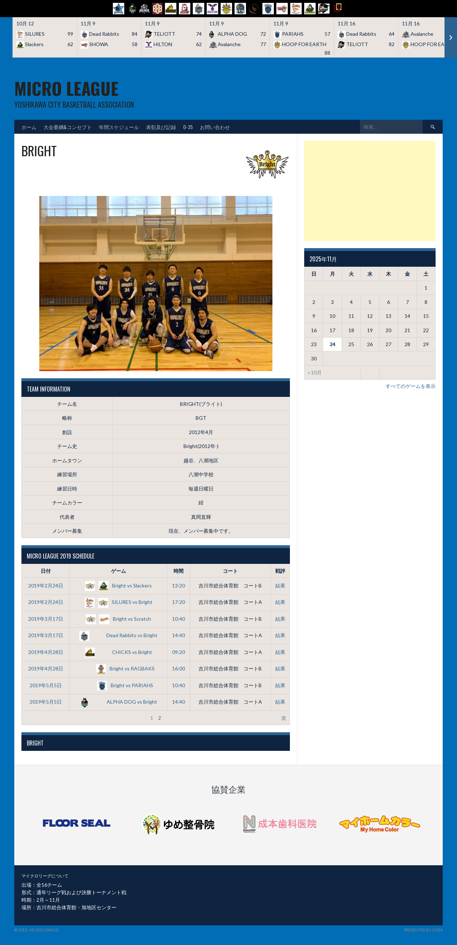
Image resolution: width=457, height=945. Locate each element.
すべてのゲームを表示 (411, 386)
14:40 (178, 635)
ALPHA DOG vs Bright (118, 702)
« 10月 (315, 372)
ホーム (28, 127)
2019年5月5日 (46, 685)
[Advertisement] (370, 191)
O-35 (188, 127)
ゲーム (118, 571)
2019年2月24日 (45, 585)
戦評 (280, 571)
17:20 (178, 602)
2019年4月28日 (45, 652)
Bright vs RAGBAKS (118, 668)
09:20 (178, 652)
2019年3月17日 (45, 619)
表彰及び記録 (161, 127)
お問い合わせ (215, 127)
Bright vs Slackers (118, 585)
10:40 (178, 619)
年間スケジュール (119, 127)
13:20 (178, 585)
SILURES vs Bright (118, 602)
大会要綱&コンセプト (68, 127)
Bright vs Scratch (118, 619)
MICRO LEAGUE (66, 88)
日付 (46, 571)
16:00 (178, 668)
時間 (179, 571)
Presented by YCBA (423, 929)
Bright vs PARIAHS (118, 685)
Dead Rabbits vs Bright (118, 635)
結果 (280, 585)
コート (230, 571)
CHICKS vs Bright (118, 652)
